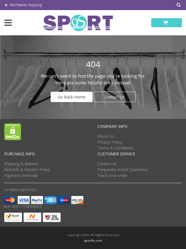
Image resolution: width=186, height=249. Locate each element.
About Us (105, 136)
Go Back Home (71, 97)
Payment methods (21, 175)
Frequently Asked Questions (122, 169)
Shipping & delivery (21, 163)
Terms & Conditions (115, 148)
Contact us (107, 163)
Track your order (112, 175)
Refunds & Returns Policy (27, 169)
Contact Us (115, 97)
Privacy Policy (109, 142)
